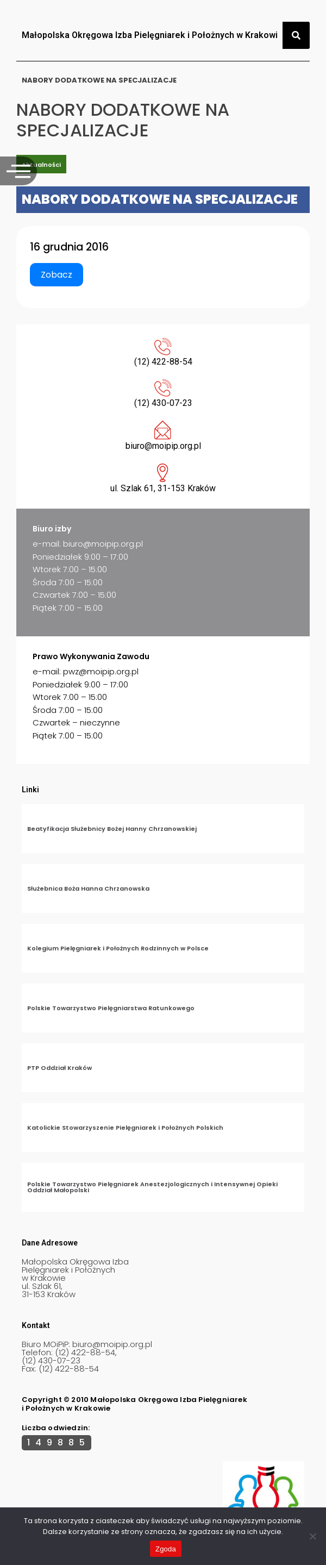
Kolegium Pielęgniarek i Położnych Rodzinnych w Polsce (118, 948)
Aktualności (41, 164)
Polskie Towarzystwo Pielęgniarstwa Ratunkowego (111, 1008)
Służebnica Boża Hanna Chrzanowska (88, 888)
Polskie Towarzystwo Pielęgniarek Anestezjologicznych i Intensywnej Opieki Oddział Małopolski (152, 1187)
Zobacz (56, 274)
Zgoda (165, 1549)
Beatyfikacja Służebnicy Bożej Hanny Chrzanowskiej (112, 828)
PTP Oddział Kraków (59, 1067)
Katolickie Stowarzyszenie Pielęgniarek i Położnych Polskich (125, 1127)
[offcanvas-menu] (18, 170)
